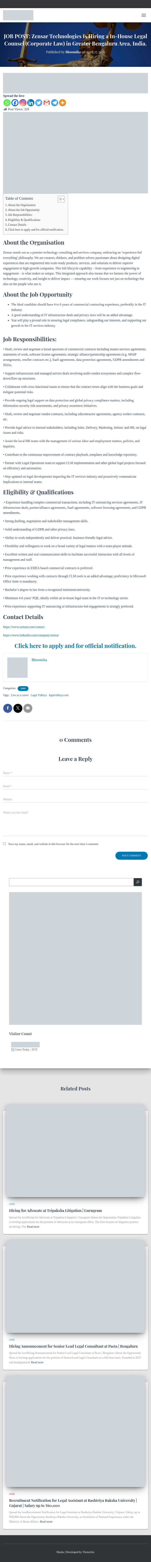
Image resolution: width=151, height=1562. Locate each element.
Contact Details (17, 224)
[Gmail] (46, 102)
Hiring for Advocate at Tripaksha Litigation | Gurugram (55, 1210)
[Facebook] (14, 102)
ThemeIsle (88, 1552)
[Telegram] (54, 102)
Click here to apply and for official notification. (36, 229)
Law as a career (20, 695)
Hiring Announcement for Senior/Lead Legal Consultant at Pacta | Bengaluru (73, 1346)
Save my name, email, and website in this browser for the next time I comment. (54, 844)
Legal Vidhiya (39, 695)
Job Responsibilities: (20, 214)
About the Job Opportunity (24, 210)
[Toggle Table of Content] (59, 199)
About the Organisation (22, 205)
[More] (62, 102)
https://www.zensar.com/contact (24, 627)
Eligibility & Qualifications (24, 219)
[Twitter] (38, 102)
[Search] (138, 882)
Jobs (23, 688)
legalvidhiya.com (58, 695)
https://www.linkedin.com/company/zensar (31, 635)
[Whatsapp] (7, 102)
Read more (33, 1226)
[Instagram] (22, 102)
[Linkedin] (30, 102)
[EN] (75, 82)
